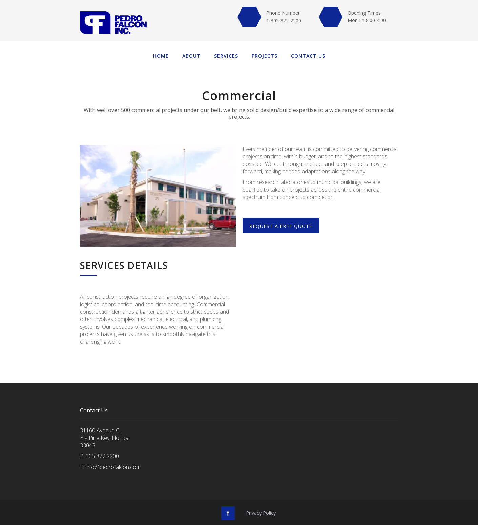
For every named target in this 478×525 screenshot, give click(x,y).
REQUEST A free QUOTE (280, 226)
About (191, 56)
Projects (264, 56)
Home (161, 56)
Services (226, 56)
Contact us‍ (308, 56)
